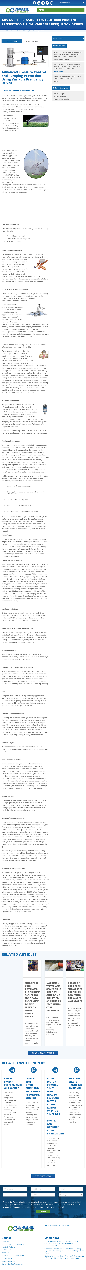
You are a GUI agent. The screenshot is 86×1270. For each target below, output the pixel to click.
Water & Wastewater (61, 59)
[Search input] (70, 2)
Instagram (47, 3)
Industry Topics (12, 41)
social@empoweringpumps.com (57, 1225)
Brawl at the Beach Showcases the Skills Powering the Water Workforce (75, 992)
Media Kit (5, 1253)
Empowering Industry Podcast (13, 1244)
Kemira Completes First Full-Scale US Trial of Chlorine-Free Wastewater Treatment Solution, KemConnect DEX (62, 1243)
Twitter (43, 3)
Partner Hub (6, 1250)
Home (3, 31)
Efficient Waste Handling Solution (75, 1083)
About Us (5, 1241)
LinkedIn (38, 3)
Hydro (56, 81)
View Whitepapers (43, 1176)
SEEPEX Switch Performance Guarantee (13, 1083)
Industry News (59, 71)
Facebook (34, 3)
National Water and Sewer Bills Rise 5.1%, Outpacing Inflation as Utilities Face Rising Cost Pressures (67, 66)
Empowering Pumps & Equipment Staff (19, 90)
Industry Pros (7, 1258)
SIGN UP (43, 1211)
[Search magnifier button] (83, 2)
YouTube (51, 3)
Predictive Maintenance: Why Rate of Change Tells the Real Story (67, 77)
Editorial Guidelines (9, 1261)
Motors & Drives (60, 96)
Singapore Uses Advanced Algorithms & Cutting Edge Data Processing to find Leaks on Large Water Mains (68, 54)
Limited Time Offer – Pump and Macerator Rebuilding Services (33, 1088)
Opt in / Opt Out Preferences (12, 1264)
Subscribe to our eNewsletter (13, 1255)
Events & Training (8, 1247)
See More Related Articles (43, 1053)
